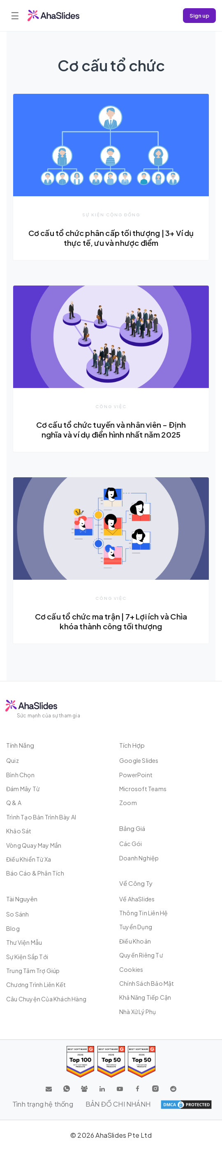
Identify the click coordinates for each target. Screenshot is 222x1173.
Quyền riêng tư (141, 955)
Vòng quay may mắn (33, 845)
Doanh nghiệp (139, 858)
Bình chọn (20, 774)
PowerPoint (136, 774)
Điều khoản (135, 941)
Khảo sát (19, 831)
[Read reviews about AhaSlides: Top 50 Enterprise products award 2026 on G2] (141, 1062)
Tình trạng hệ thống (42, 1104)
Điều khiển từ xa (28, 859)
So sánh (17, 914)
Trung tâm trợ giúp (33, 970)
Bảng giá (132, 828)
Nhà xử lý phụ (137, 1011)
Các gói (130, 843)
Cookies (131, 969)
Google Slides (139, 760)
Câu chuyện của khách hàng (46, 999)
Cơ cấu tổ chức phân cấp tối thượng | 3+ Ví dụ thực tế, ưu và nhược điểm (111, 237)
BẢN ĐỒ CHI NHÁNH (118, 1104)
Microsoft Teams (142, 788)
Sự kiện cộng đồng (111, 214)
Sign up (199, 15)
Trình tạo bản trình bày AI (41, 817)
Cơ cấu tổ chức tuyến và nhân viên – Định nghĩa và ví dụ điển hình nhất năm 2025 (111, 429)
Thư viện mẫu (24, 942)
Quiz (12, 760)
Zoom (128, 802)
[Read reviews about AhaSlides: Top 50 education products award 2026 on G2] (111, 1062)
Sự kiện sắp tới (27, 956)
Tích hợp (132, 745)
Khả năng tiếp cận (145, 997)
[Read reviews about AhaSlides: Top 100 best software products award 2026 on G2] (80, 1062)
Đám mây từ (22, 788)
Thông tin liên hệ (143, 913)
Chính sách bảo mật (146, 983)
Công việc (111, 406)
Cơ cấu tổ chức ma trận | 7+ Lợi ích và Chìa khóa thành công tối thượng (111, 621)
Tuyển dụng (135, 926)
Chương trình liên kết (36, 984)
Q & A (13, 802)
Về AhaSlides (137, 899)
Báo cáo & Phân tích (35, 873)
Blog (13, 928)
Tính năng (20, 745)
